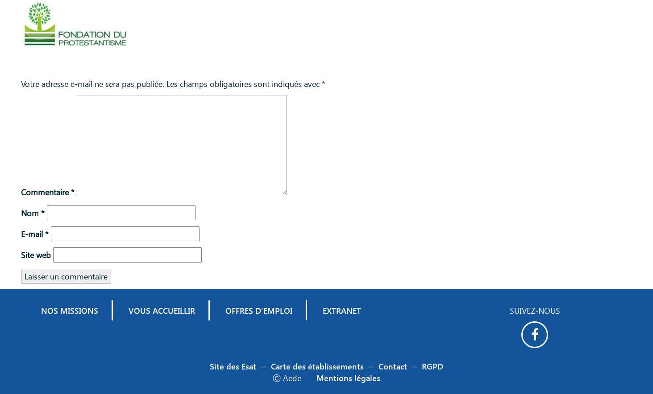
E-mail (35, 233)
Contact (392, 366)
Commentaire (48, 191)
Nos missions (69, 310)
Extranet (342, 310)
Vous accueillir (162, 310)
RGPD (432, 366)
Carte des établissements (317, 366)
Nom (33, 212)
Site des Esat (233, 366)
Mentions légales (348, 377)
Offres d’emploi (258, 310)
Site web (36, 254)
